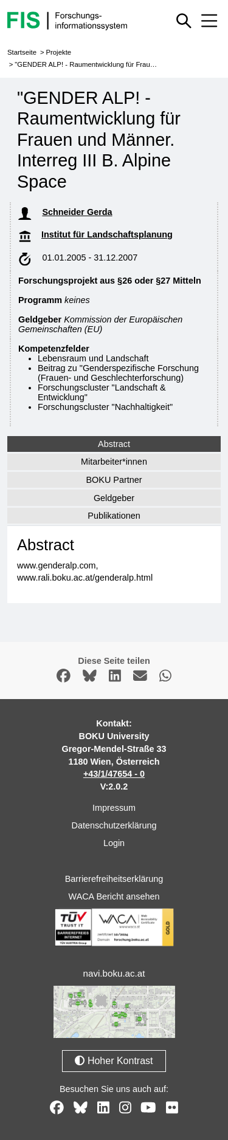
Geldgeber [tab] (114, 498)
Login (114, 843)
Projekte (58, 52)
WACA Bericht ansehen (114, 896)
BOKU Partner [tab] (114, 480)
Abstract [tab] (114, 444)
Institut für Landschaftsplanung (107, 234)
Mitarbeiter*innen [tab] (114, 461)
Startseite (21, 52)
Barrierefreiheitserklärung (114, 879)
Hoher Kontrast (114, 1061)
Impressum (114, 808)
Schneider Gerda (77, 212)
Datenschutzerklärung (114, 825)
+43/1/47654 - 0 (114, 774)
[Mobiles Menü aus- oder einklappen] (209, 21)
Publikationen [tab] (114, 516)
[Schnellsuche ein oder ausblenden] (184, 20)
